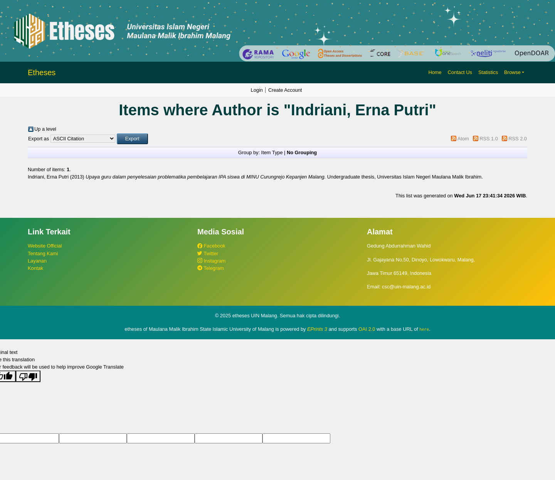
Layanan (37, 261)
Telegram (210, 268)
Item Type (272, 152)
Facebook (211, 246)
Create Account (285, 90)
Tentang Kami (43, 253)
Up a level (45, 129)
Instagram (211, 261)
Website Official (45, 246)
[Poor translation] (28, 376)
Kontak (35, 268)
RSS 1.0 (488, 138)
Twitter (207, 253)
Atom (463, 138)
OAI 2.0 (366, 329)
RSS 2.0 (517, 138)
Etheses (42, 72)
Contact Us (460, 72)
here (424, 329)
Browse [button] (512, 72)
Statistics (488, 72)
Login (257, 90)
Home (434, 72)
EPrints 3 (317, 329)
